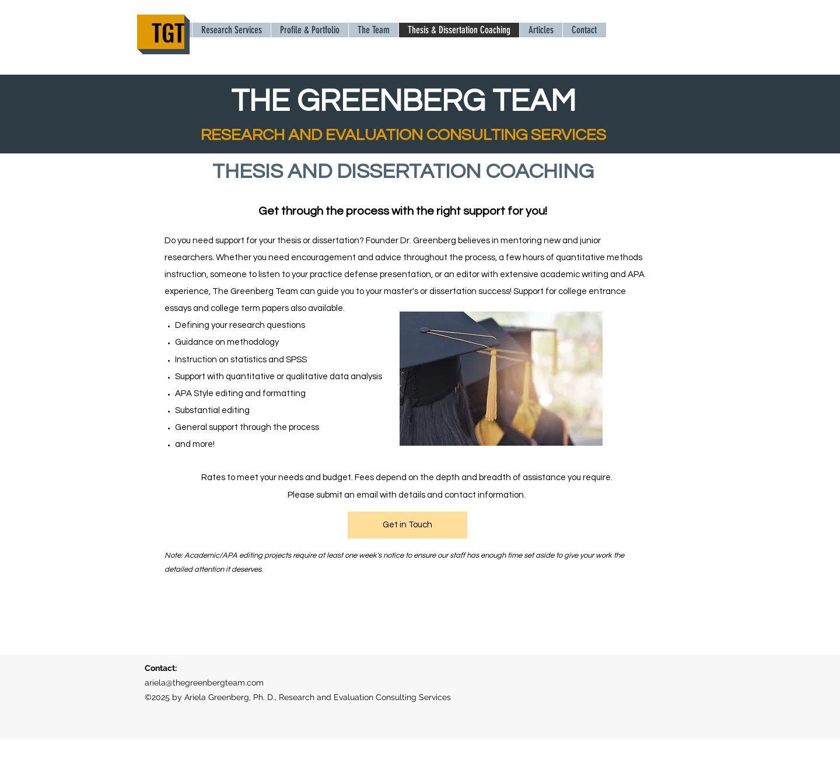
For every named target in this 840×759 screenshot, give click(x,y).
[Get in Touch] (407, 525)
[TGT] (160, 32)
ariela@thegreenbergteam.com (204, 682)
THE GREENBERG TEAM (403, 101)
